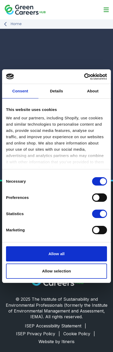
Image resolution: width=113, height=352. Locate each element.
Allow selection (56, 271)
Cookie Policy (79, 333)
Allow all (56, 254)
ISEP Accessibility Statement (55, 325)
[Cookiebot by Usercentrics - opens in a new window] (84, 76)
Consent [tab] (20, 91)
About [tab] (93, 91)
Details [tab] (56, 91)
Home (16, 23)
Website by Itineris (56, 341)
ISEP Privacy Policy (38, 333)
